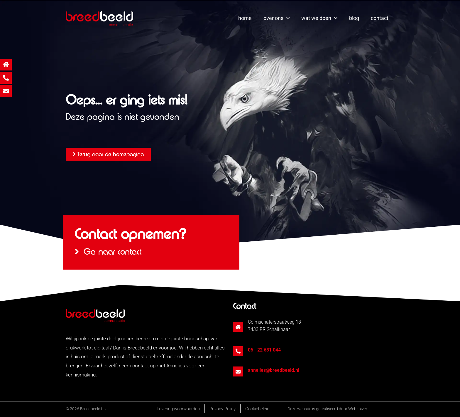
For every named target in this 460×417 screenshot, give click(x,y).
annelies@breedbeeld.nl (273, 370)
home (245, 18)
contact (379, 18)
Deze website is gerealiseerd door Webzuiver (327, 408)
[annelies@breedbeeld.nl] (238, 371)
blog (354, 18)
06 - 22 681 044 (264, 350)
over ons (276, 18)
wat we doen (319, 18)
